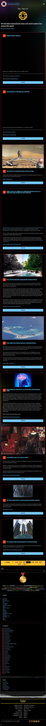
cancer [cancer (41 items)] (8, 587)
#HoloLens (12, 76)
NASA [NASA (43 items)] (31, 589)
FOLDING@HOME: (16, 714)
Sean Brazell (6, 658)
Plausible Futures (6, 687)
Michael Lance (7, 666)
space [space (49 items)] (20, 590)
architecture (5, 612)
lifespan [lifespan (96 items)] (24, 589)
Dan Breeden (6, 634)
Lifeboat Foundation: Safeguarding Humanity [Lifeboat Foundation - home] (20, 4)
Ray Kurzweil (5, 603)
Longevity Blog (5, 683)
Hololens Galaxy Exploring (13, 36)
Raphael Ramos (7, 657)
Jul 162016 (4, 36)
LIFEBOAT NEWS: (26, 705)
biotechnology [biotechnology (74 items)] (35, 586)
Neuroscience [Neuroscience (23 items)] (33, 589)
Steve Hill (6, 661)
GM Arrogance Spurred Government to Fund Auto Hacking (21, 542)
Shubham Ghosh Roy (8, 631)
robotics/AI (19, 306)
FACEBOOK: (15, 705)
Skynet (4, 606)
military (19, 244)
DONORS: (19, 710)
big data (4, 619)
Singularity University (7, 605)
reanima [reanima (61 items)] (38, 589)
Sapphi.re (18, 721)
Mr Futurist (5, 684)
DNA (3, 602)
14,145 (20, 562)
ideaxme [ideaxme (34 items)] (41, 587)
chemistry (12, 244)
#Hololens (9, 132)
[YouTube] (36, 721)
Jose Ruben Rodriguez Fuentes (10, 643)
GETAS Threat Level (23, 701)
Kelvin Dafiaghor (7, 640)
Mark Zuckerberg (6, 607)
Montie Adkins (7, 669)
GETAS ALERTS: (26, 707)
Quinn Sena (6, 633)
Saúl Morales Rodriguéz (9, 630)
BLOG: (24, 709)
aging (4, 609)
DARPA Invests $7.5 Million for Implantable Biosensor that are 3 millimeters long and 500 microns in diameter (23, 192)
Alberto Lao (6, 654)
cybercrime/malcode (13, 550)
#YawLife (17, 76)
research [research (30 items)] (14, 590)
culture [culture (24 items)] (13, 587)
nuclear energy (12, 363)
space (17, 79)
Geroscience (5, 682)
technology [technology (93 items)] (27, 590)
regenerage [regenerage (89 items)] (42, 589)
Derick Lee (6, 652)
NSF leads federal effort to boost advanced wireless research (22, 500)
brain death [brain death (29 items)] (5, 587)
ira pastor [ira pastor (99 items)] (14, 589)
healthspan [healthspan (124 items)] (35, 587)
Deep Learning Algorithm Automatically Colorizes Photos (21, 280)
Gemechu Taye (7, 639)
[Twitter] (32, 721)
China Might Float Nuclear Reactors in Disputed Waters (21, 343)
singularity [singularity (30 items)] (17, 590)
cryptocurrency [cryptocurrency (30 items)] (10, 587)
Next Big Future (6, 686)
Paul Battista (6, 637)
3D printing (5, 598)
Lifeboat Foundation (8, 721)
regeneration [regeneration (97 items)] (9, 590)
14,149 (36, 562)
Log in (4, 29)
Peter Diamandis (6, 601)
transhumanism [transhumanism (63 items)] (32, 590)
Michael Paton (8, 79)
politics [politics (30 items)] (36, 589)
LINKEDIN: (16, 707)
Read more (23, 82)
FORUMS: (20, 717)
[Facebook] (30, 721)
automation (5, 617)
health (15, 244)
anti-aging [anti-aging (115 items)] (12, 586)
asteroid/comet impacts (7, 613)
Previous (8, 562)
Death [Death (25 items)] (14, 587)
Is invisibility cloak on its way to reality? (17, 457)
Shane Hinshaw (7, 655)
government (18, 550)
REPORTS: (25, 712)
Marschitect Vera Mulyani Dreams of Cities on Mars (20, 171)
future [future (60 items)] (24, 587)
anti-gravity (5, 611)
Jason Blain (6, 667)
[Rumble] (38, 721)
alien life (4, 610)
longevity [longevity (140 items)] (28, 589)
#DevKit (13, 132)
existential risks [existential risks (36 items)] (18, 587)
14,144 (16, 562)
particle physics (12, 417)
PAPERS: (25, 715)
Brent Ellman (6, 663)
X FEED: (16, 709)
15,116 (19, 564)
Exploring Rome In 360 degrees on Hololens (18, 92)
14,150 (40, 562)
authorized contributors (10, 29)
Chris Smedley (7, 672)
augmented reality (13, 79)
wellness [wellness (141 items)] (37, 590)
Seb (5, 664)
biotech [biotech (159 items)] (30, 586)
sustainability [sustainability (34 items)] (23, 590)
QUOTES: (25, 717)
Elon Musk (5, 604)
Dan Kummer (6, 645)
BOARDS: (25, 710)
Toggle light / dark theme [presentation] (44, 4)
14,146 (24, 562)
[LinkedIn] (34, 721)
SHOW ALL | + (4, 674)
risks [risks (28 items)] (15, 590)
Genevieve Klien (7, 628)
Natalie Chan (6, 660)
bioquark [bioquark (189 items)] (26, 586)
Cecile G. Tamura (7, 649)
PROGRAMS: (25, 714)
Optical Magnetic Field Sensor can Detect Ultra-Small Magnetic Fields (23, 390)
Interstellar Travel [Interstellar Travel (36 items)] (9, 589)
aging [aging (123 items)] (4, 586)
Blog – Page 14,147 (23, 9)
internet (17, 244)
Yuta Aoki (6, 651)
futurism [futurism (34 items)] (26, 587)
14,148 (32, 562)
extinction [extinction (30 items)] (21, 587)
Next (24, 564)
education (11, 509)
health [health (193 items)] (31, 587)
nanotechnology (12, 475)
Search (43, 571)
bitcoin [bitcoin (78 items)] (39, 586)
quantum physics (17, 417)
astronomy (5, 614)
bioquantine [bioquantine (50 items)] (22, 585)
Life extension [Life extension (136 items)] (19, 589)
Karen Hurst (7, 363)
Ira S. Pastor (6, 670)
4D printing (5, 599)
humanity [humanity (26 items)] (39, 587)
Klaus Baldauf (8, 179)
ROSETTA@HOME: (15, 715)
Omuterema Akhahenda (8, 646)
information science (14, 306)
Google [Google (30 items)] (28, 587)
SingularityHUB (6, 689)
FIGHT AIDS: (17, 712)
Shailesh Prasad (8, 306)
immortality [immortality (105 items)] (4, 589)
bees (3, 618)
